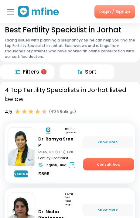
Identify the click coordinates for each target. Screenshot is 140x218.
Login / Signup (114, 11)
